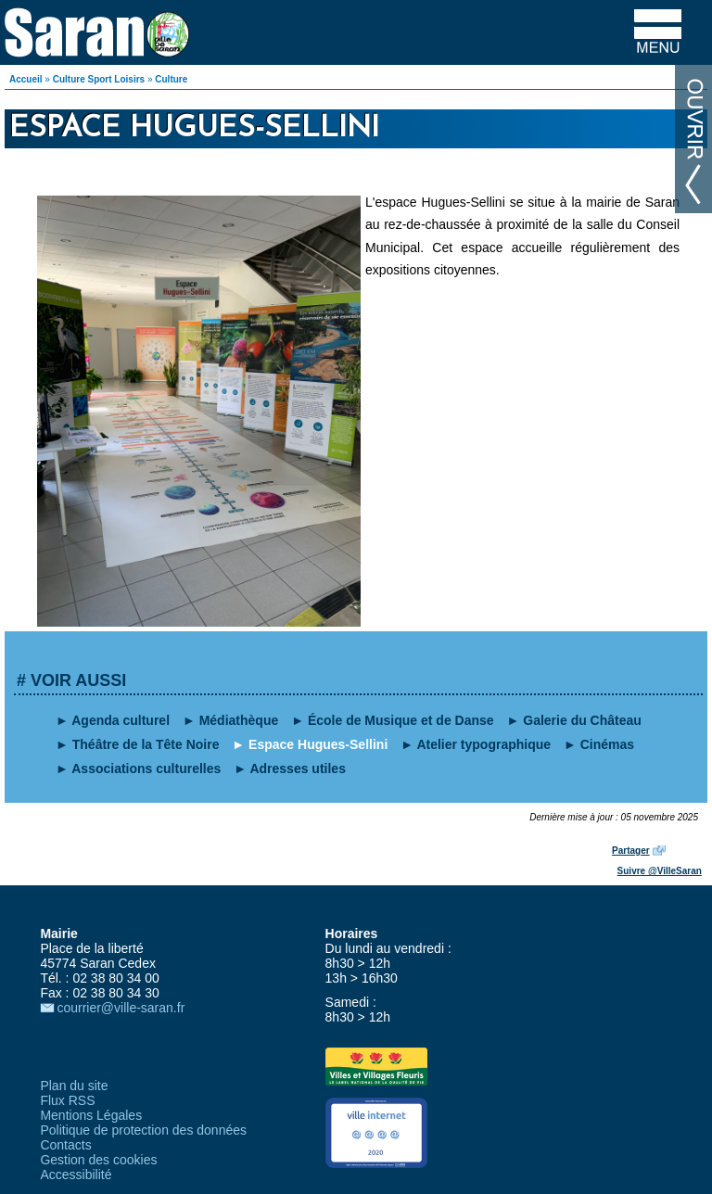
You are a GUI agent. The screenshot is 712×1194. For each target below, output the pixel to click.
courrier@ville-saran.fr (120, 1007)
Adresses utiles (297, 768)
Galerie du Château (582, 720)
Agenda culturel (120, 720)
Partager (631, 850)
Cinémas (607, 744)
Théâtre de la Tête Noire (146, 744)
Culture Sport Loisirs (99, 79)
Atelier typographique (483, 744)
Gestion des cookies (98, 1159)
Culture (171, 79)
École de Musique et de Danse (401, 720)
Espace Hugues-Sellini (318, 744)
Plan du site (74, 1085)
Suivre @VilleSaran (659, 871)
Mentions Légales (91, 1115)
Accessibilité (75, 1174)
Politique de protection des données (143, 1130)
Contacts (65, 1144)
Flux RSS (67, 1100)
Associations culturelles (146, 768)
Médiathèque (239, 720)
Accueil (26, 79)
